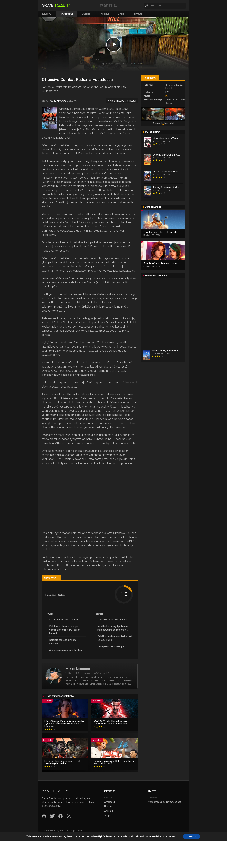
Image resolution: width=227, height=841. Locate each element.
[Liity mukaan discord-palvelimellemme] (101, 6)
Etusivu (46, 14)
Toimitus (137, 14)
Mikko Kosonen (58, 101)
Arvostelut (66, 14)
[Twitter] (52, 816)
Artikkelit (104, 14)
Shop (121, 14)
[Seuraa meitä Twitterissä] (106, 6)
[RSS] (68, 816)
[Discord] (44, 816)
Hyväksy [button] (192, 836)
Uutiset (86, 14)
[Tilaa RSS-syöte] (115, 6)
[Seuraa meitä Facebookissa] (110, 6)
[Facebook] (60, 816)
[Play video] (113, 44)
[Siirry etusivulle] (56, 5)
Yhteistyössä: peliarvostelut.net (164, 802)
